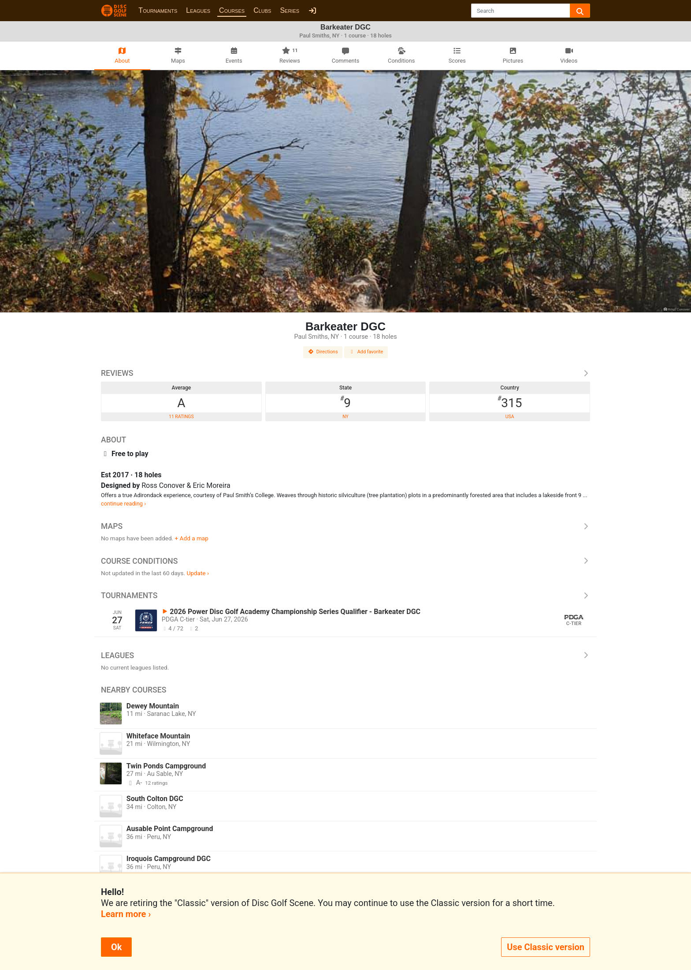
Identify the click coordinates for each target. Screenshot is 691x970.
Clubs (262, 10)
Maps (345, 526)
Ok (116, 947)
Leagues (198, 10)
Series (289, 10)
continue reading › (123, 503)
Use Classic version (545, 947)
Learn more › (126, 914)
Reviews (345, 373)
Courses (232, 10)
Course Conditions (345, 561)
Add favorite (366, 352)
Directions (323, 352)
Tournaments (157, 10)
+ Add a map (191, 538)
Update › (197, 573)
